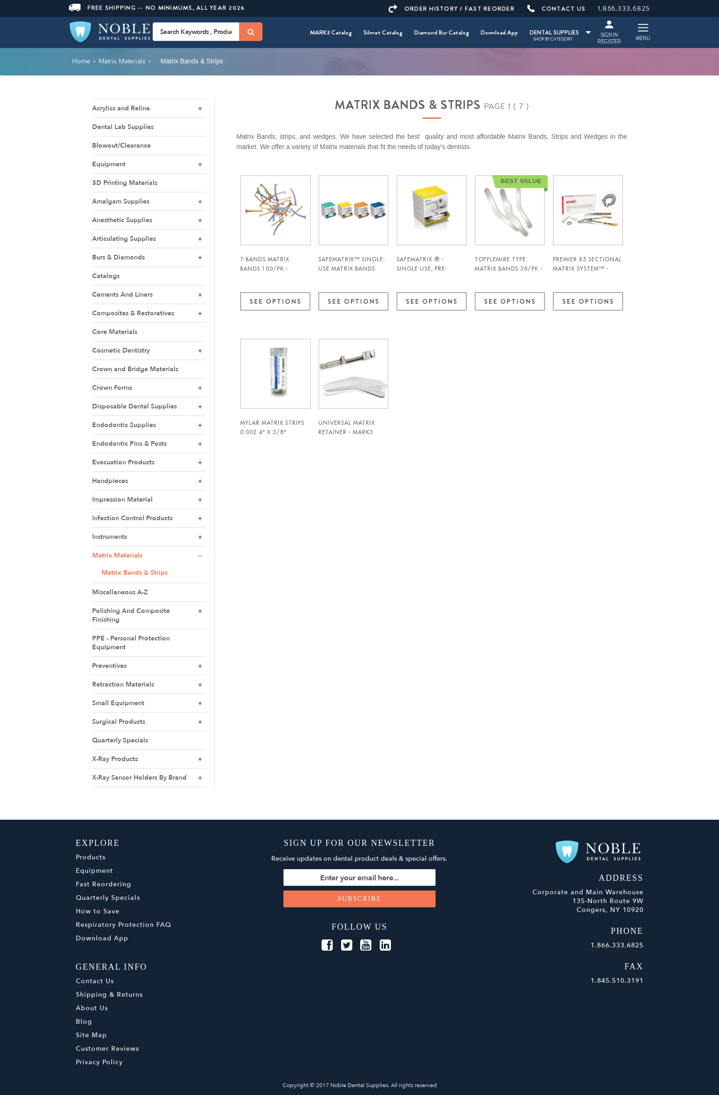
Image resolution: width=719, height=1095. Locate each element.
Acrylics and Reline (121, 108)
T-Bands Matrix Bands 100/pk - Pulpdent (264, 269)
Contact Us (95, 981)
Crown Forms (112, 387)
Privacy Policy (99, 1062)
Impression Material (122, 499)
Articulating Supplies (124, 238)
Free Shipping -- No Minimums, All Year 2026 (157, 7)
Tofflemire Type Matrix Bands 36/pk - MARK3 (509, 269)
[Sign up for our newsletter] (359, 877)
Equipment (109, 164)
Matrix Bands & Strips (134, 572)
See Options (275, 301)
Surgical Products (118, 721)
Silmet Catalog (383, 32)
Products (91, 857)
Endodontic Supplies (124, 425)
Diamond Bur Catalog (441, 32)
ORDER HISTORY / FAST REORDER (452, 8)
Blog (84, 1021)
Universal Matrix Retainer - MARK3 (346, 427)
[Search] (250, 31)
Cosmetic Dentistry (121, 350)
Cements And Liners (122, 294)
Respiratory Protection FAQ (123, 924)
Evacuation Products (123, 462)
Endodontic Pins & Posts (129, 443)
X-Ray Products (115, 759)
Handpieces (110, 480)
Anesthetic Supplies (122, 220)
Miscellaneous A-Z (120, 592)
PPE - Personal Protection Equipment (131, 643)
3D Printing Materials (124, 182)
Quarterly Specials (120, 740)
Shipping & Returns (109, 994)
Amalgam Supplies (120, 201)
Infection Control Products (132, 518)
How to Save (98, 911)
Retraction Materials (123, 684)
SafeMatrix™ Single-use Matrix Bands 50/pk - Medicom (351, 269)
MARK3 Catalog (331, 32)
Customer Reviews (107, 1048)
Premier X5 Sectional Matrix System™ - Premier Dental (587, 269)
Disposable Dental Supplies (134, 406)
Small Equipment (118, 703)
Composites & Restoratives (133, 313)
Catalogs (106, 276)
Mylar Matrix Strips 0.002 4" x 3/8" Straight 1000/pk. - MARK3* (272, 437)
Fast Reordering (103, 884)
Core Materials (114, 331)
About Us (92, 1008)
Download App (499, 32)
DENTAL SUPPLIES (560, 32)
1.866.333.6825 (624, 8)
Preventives (109, 665)
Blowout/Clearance (121, 145)
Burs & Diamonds (118, 257)
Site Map (91, 1035)
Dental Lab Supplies (123, 126)
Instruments (109, 536)
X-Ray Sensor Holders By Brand (139, 777)
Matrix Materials (117, 555)
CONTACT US (556, 8)
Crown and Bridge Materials (135, 369)
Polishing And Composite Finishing (131, 615)
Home (81, 61)
